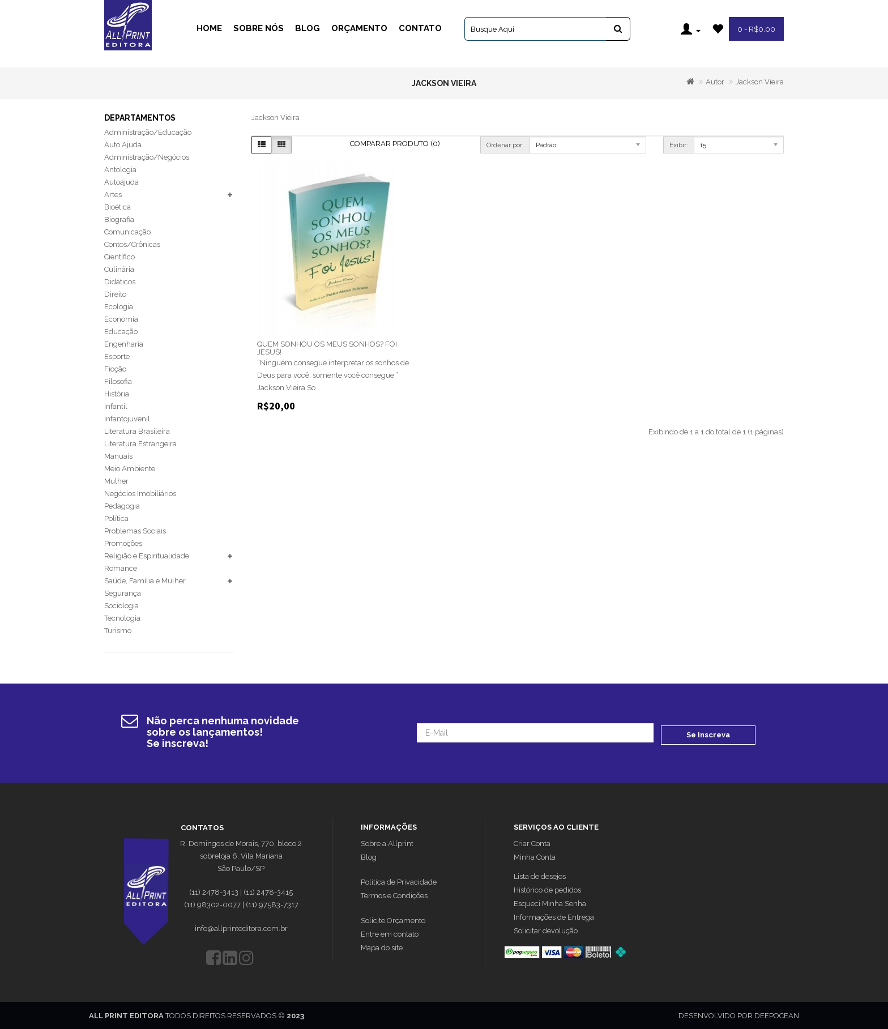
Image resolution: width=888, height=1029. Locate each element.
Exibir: (678, 145)
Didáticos (119, 281)
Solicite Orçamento (393, 919)
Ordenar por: (505, 145)
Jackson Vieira (760, 82)
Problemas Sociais (135, 531)
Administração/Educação (147, 132)
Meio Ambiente (129, 468)
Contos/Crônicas (132, 244)
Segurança (122, 593)
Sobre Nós (258, 28)
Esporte (117, 356)
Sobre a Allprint (387, 842)
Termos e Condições (394, 894)
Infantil (115, 406)
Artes (113, 194)
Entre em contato (390, 933)
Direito (115, 294)
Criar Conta (532, 842)
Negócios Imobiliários (140, 493)
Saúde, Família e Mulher (145, 581)
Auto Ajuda (123, 144)
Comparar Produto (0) (395, 143)
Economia (121, 319)
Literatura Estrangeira (140, 443)
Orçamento (359, 28)
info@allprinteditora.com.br (241, 927)
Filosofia (118, 381)
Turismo (117, 630)
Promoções (123, 543)
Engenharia (123, 344)
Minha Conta (535, 856)
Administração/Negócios (146, 157)
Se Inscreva (708, 732)
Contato (420, 28)
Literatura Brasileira (137, 431)
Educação (121, 331)
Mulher (116, 481)
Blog (307, 28)
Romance (120, 568)
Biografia (119, 219)
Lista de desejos (540, 875)
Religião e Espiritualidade (146, 556)
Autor (715, 82)
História (116, 394)
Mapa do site (382, 946)
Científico (119, 257)
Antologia (120, 169)
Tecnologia (122, 618)
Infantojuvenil (127, 419)
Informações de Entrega (554, 916)
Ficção (115, 369)
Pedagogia (122, 506)
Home (209, 28)
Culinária (119, 269)
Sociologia (121, 605)
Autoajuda (121, 182)
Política (116, 518)
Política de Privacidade (399, 881)
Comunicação (127, 232)
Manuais (118, 456)
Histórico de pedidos (547, 889)
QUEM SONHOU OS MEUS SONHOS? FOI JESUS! (327, 348)
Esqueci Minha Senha (550, 902)
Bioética (117, 207)
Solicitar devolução (546, 929)
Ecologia (118, 306)
